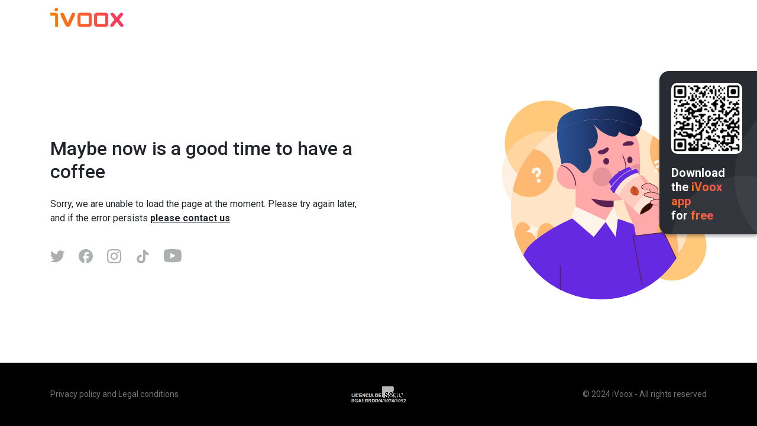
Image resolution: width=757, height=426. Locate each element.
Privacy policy (75, 394)
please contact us (190, 218)
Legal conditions (148, 394)
